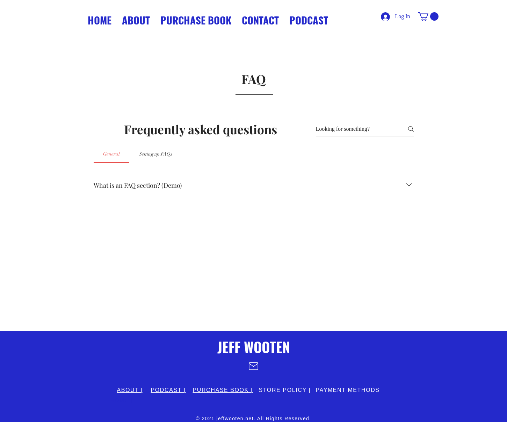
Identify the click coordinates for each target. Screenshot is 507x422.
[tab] (112, 154)
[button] (428, 16)
